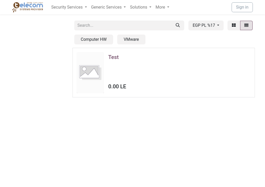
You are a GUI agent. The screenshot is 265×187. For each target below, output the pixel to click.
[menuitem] (69, 7)
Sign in (242, 7)
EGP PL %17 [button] (204, 25)
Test (113, 57)
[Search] (177, 25)
